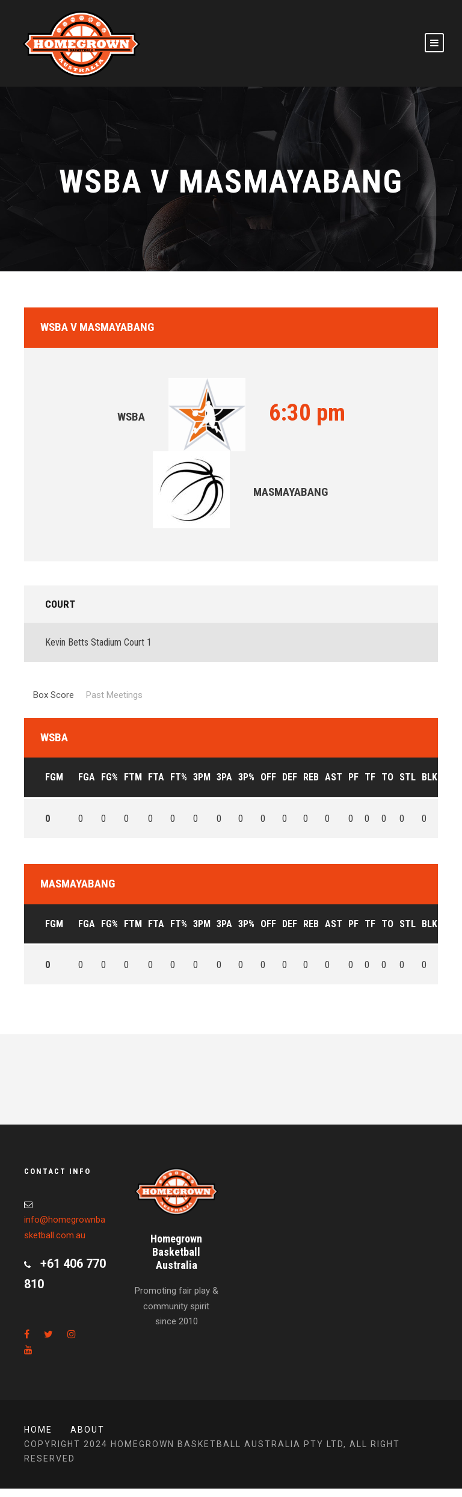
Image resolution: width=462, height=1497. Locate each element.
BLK (429, 777)
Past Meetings (114, 695)
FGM (54, 777)
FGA (86, 777)
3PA (224, 777)
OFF (268, 777)
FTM (133, 777)
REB (311, 777)
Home (38, 1429)
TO (387, 777)
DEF (289, 777)
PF (353, 777)
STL (407, 777)
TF (370, 777)
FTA (156, 777)
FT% (178, 777)
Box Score (53, 695)
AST (333, 777)
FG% (109, 777)
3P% (246, 777)
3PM (202, 777)
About (87, 1429)
